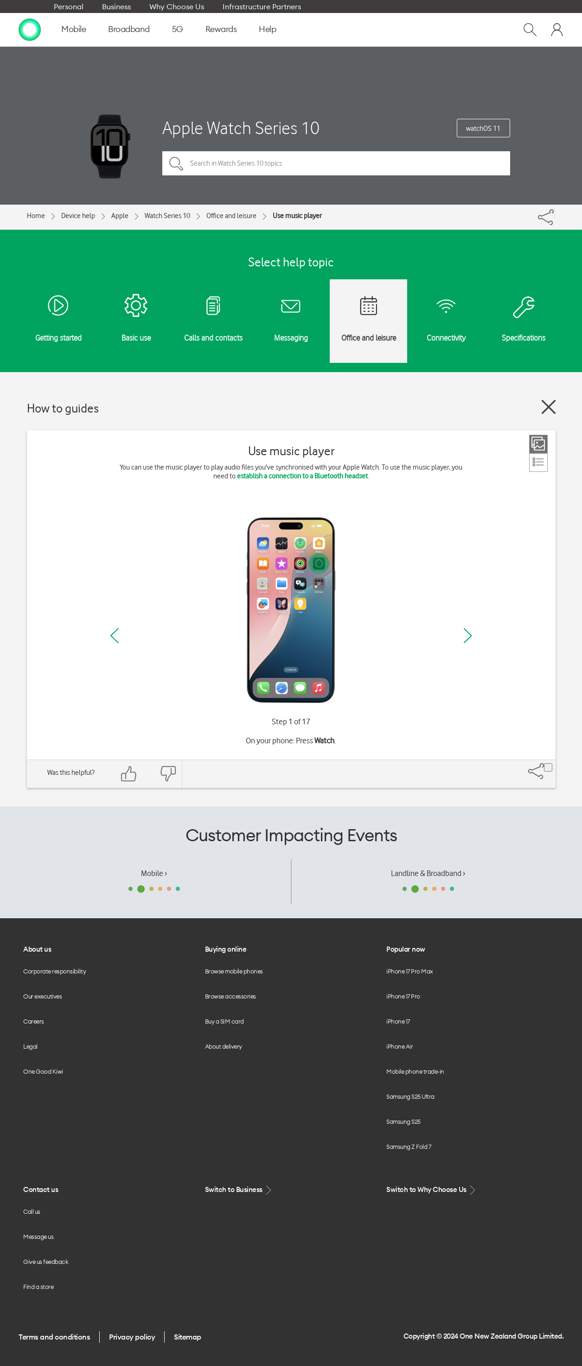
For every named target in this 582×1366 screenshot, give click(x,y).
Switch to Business (239, 1190)
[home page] (29, 29)
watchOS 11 (483, 128)
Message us (38, 1236)
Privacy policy (132, 1336)
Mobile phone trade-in (415, 1071)
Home (36, 216)
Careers (33, 1021)
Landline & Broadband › (428, 873)
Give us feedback (45, 1261)
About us (37, 949)
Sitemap (187, 1336)
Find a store (38, 1286)
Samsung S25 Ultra (410, 1096)
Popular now (405, 949)
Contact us (40, 1189)
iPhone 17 (398, 1021)
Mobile (73, 29)
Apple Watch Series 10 (241, 127)
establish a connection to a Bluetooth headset (302, 476)
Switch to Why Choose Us (431, 1190)
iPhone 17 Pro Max (409, 971)
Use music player (297, 216)
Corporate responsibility (54, 971)
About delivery (223, 1046)
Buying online (226, 949)
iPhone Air (399, 1046)
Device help (78, 216)
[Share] (555, 214)
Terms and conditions (54, 1336)
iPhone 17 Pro (403, 996)
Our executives (42, 996)
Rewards (221, 29)
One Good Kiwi (43, 1071)
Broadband (129, 29)
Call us (31, 1211)
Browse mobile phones (234, 971)
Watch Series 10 (167, 216)
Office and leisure (231, 216)
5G (177, 29)
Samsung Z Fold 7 (408, 1146)
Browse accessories (230, 996)
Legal (30, 1046)
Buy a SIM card (224, 1021)
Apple (119, 216)
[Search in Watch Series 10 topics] (336, 163)
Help (267, 29)
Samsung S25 (403, 1121)
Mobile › (154, 873)
